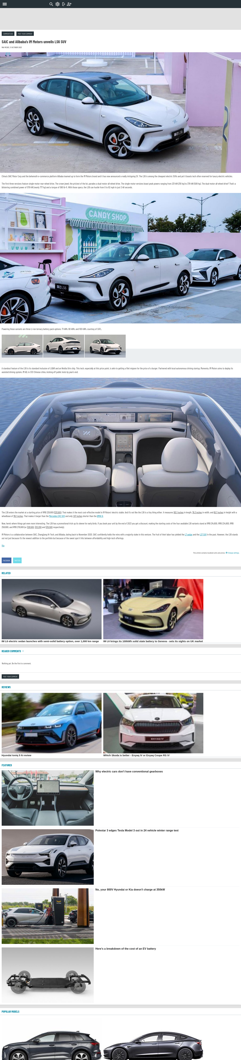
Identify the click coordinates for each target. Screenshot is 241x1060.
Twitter (17, 560)
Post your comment (25, 33)
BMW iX (100, 516)
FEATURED (7, 765)
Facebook (6, 560)
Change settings (232, 553)
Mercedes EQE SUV (57, 516)
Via (3, 545)
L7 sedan (188, 534)
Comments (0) (8, 33)
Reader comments (13, 651)
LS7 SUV (203, 534)
